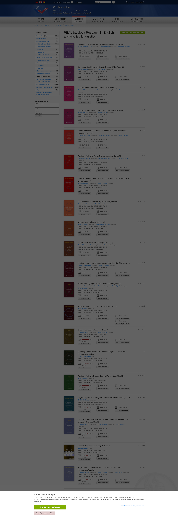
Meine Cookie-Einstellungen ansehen (132, 506)
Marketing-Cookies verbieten (44, 513)
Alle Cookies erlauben (50, 507)
